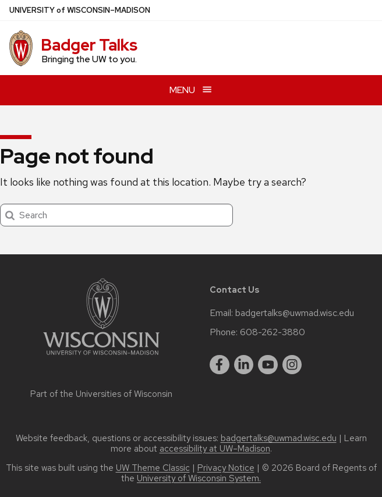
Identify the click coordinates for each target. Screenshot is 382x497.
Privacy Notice (225, 468)
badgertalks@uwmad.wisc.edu (294, 313)
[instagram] (292, 365)
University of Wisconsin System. (199, 478)
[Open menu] (191, 90)
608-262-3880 (272, 332)
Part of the (101, 394)
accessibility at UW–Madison (215, 449)
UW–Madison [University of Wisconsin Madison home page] (79, 10)
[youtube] (268, 365)
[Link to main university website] (101, 357)
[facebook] (219, 365)
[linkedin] (244, 365)
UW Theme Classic (153, 468)
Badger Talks (89, 44)
